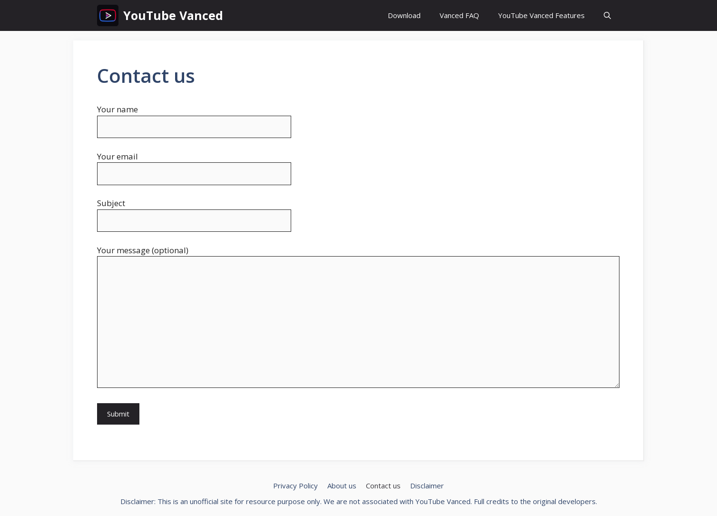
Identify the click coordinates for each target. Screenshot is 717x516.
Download (404, 15)
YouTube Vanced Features (541, 15)
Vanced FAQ (459, 15)
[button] (607, 15)
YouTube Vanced (173, 15)
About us (341, 485)
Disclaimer (427, 485)
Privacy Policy (295, 485)
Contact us (383, 485)
